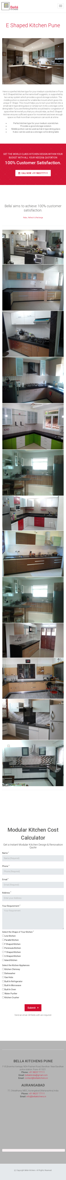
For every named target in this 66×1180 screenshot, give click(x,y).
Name (5, 853)
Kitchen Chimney (12, 969)
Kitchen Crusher (12, 997)
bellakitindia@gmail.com (36, 1075)
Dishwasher (10, 973)
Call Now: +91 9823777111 (33, 173)
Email (5, 879)
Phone (5, 866)
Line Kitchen (10, 936)
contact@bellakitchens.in (36, 1078)
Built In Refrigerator (14, 981)
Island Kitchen (11, 960)
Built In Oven (10, 989)
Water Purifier (11, 993)
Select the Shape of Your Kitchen (18, 932)
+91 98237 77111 (37, 1072)
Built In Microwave (13, 985)
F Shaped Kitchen (12, 944)
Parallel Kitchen (12, 940)
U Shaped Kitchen (13, 956)
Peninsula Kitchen (13, 948)
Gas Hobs (9, 977)
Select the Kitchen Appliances (16, 965)
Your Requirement (11, 906)
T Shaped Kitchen (13, 952)
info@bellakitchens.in (36, 1096)
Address (6, 892)
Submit (33, 1007)
